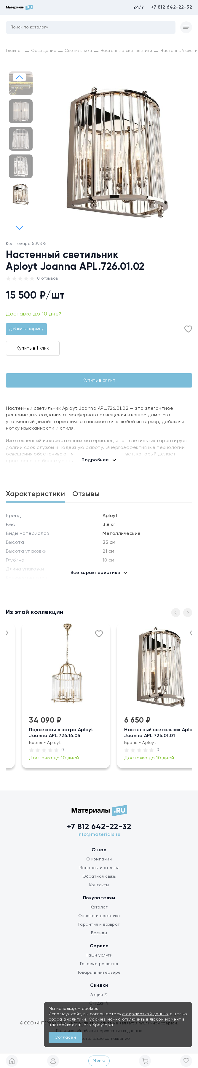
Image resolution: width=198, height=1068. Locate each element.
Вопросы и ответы (99, 868)
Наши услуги (99, 955)
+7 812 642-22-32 (171, 7)
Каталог (99, 907)
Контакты (99, 885)
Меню (99, 1061)
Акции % (99, 995)
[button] (19, 228)
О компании (99, 859)
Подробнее (95, 460)
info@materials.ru (99, 834)
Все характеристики (95, 572)
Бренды (99, 933)
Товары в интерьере (99, 972)
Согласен (65, 1037)
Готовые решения (99, 964)
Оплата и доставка (99, 916)
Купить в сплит (99, 380)
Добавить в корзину (26, 329)
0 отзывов (47, 278)
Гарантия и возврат (99, 924)
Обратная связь (99, 876)
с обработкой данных (145, 1014)
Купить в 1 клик (33, 348)
